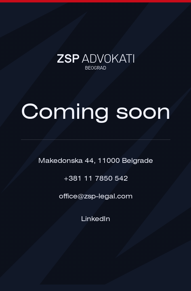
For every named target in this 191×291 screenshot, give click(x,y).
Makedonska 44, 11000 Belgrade (95, 161)
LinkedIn (95, 219)
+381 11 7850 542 (95, 178)
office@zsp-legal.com (95, 196)
